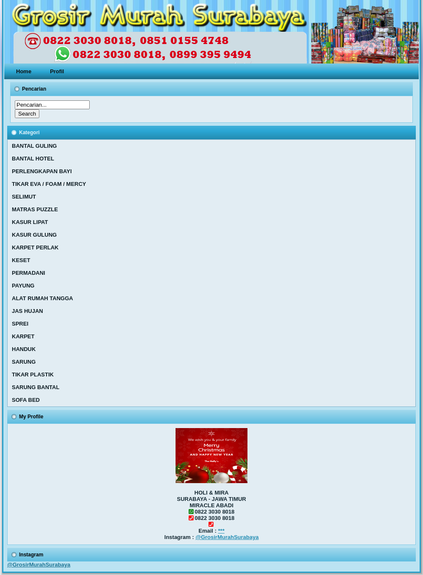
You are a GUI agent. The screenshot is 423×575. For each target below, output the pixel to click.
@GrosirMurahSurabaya (226, 537)
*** (221, 531)
